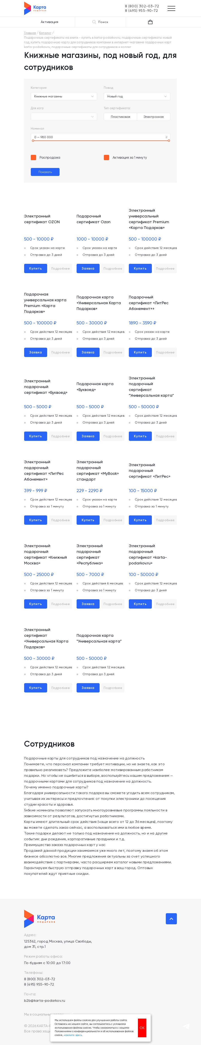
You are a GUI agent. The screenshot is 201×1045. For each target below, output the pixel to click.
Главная (30, 33)
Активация (49, 22)
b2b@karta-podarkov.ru (44, 1000)
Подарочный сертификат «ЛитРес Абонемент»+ (148, 303)
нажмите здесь (73, 1035)
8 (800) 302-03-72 (39, 979)
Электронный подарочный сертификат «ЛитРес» (149, 470)
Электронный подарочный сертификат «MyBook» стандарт (98, 470)
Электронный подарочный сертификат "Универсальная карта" (151, 387)
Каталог (45, 33)
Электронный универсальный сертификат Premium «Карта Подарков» (149, 219)
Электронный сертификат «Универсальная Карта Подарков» (46, 638)
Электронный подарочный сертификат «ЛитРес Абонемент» (44, 470)
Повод (108, 87)
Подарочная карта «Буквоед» (95, 386)
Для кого (37, 108)
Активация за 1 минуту (130, 158)
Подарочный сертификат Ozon (93, 219)
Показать (45, 172)
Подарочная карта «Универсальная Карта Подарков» (99, 303)
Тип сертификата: (117, 108)
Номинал (37, 128)
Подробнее (60, 268)
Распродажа (50, 158)
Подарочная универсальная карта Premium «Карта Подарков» (45, 303)
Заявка (88, 268)
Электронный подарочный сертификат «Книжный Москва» (45, 554)
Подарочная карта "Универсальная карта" (99, 638)
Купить (35, 268)
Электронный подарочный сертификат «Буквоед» (46, 387)
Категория (38, 87)
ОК (142, 1028)
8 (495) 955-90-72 (39, 984)
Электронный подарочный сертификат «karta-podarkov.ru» (148, 554)
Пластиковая (120, 116)
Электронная (153, 116)
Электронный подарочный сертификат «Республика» (90, 554)
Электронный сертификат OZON (42, 219)
